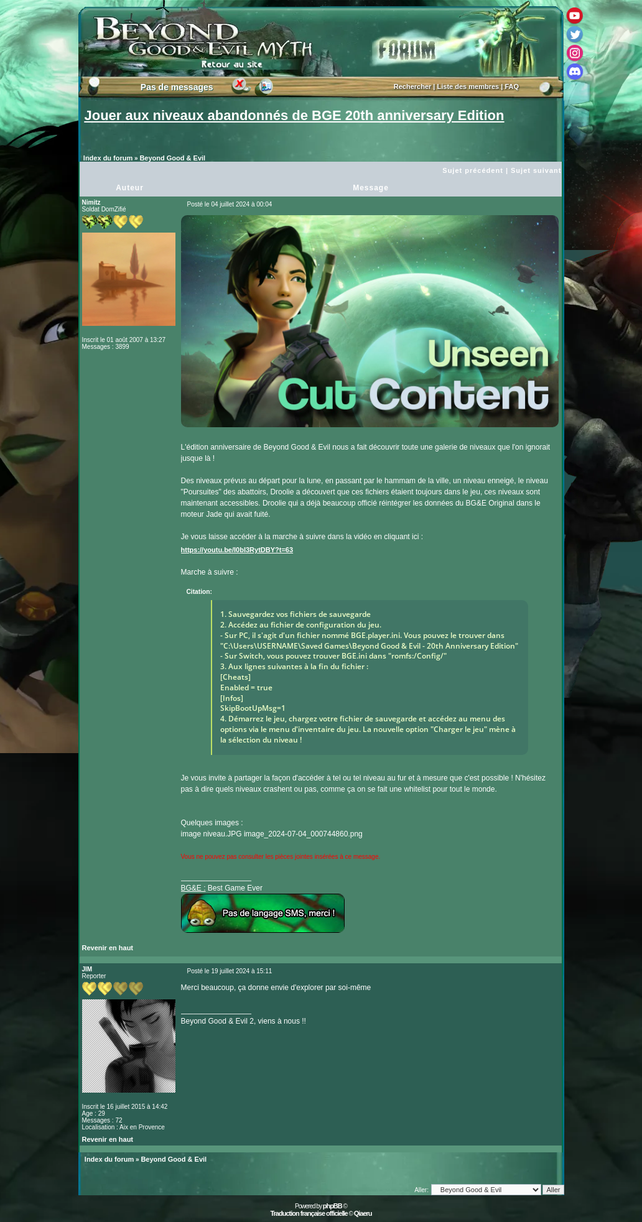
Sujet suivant (536, 170)
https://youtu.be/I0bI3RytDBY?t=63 (237, 549)
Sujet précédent (472, 170)
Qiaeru (363, 1213)
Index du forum (108, 158)
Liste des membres (468, 86)
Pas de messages (177, 87)
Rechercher (413, 86)
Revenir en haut (108, 947)
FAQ (512, 86)
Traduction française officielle (308, 1213)
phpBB (332, 1206)
